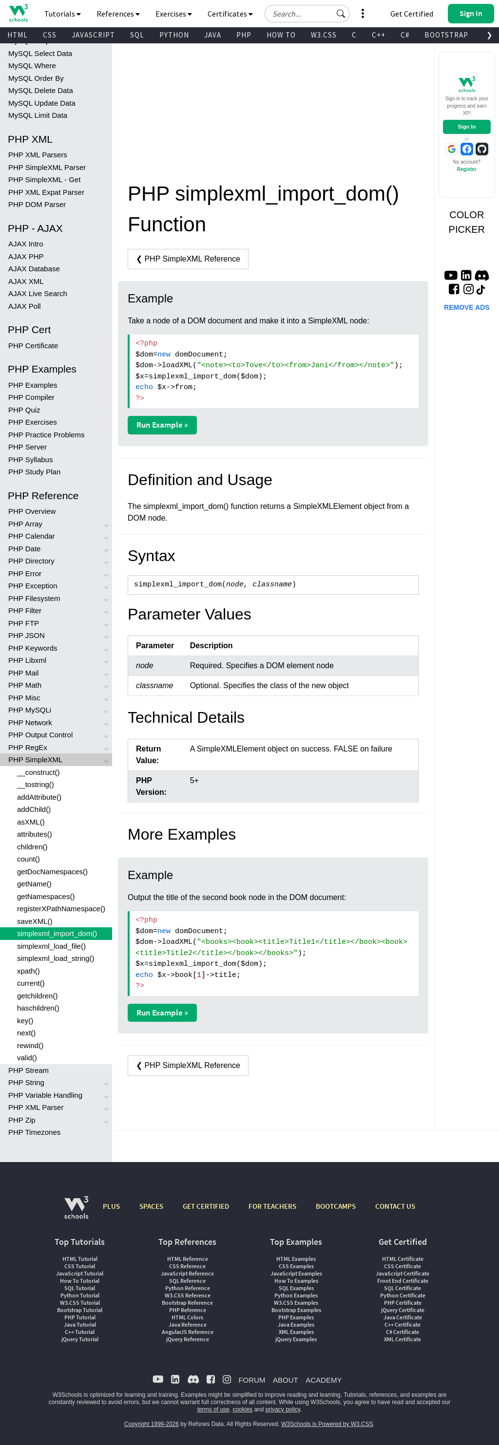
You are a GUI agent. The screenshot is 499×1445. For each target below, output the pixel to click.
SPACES (151, 1206)
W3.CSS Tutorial (80, 1302)
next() (26, 1033)
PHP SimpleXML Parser (47, 167)
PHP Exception (33, 586)
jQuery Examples (296, 1339)
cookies (242, 1409)
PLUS (111, 1206)
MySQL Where (32, 65)
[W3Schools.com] (76, 1212)
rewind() (30, 1045)
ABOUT (285, 1380)
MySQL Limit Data (37, 115)
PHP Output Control (40, 735)
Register (467, 169)
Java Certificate (403, 1317)
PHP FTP (23, 623)
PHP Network (30, 722)
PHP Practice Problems (46, 435)
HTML (17, 34)
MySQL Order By (36, 78)
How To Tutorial (79, 1280)
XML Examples (296, 1331)
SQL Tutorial (79, 1288)
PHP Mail (23, 673)
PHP (243, 34)
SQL (137, 34)
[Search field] (307, 13)
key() (25, 1020)
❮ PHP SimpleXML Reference (188, 259)
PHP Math (24, 685)
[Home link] (18, 13)
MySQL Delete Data (40, 90)
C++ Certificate (402, 1324)
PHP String (26, 1082)
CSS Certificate (402, 1266)
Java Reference (188, 1324)
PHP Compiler (31, 397)
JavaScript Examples (296, 1273)
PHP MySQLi (29, 710)
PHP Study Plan (34, 472)
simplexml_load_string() (55, 958)
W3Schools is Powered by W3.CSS (327, 1424)
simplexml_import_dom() (57, 933)
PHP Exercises (32, 422)
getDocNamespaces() (52, 871)
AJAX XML (26, 281)
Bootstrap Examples (296, 1310)
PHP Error (24, 573)
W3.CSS (324, 34)
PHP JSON (26, 635)
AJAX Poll (24, 306)
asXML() (31, 822)
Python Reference (187, 1288)
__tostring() (35, 784)
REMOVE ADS (467, 307)
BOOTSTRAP (446, 34)
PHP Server (27, 447)
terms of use (213, 1409)
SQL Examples (296, 1288)
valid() (27, 1057)
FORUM (251, 1380)
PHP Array (25, 524)
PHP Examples (33, 385)
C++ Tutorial (80, 1331)
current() (31, 983)
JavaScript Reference (187, 1273)
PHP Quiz (24, 410)
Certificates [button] (230, 14)
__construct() (38, 772)
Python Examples (296, 1295)
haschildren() (38, 1008)
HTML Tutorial (79, 1258)
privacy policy (283, 1409)
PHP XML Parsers (37, 154)
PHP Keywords (33, 648)
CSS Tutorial (79, 1266)
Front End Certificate (402, 1280)
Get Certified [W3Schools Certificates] (411, 14)
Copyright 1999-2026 (151, 1424)
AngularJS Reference (187, 1331)
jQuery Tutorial (79, 1339)
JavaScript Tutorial (79, 1273)
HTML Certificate (402, 1258)
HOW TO (281, 34)
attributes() (34, 834)
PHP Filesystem (34, 598)
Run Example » (162, 424)
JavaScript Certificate (402, 1273)
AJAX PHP (26, 256)
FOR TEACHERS (272, 1206)
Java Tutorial (80, 1324)
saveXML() (35, 921)
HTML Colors (187, 1317)
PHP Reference (187, 1310)
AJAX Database (34, 268)
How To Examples (296, 1280)
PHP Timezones (34, 1132)
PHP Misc (24, 698)
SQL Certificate (402, 1288)
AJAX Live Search (37, 293)
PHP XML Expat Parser (46, 192)
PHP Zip (22, 1120)
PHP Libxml (27, 660)
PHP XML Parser (35, 1107)
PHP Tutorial (80, 1317)
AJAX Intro (25, 244)
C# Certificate (402, 1331)
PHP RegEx (27, 747)
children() (32, 847)
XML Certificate (402, 1339)
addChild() (34, 809)
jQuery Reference (187, 1339)
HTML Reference (187, 1258)
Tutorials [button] (62, 14)
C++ (378, 34)
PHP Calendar (31, 536)
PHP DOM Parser (37, 204)
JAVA (212, 34)
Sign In (467, 127)
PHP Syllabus (30, 459)
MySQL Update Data (42, 103)
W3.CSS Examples (296, 1302)
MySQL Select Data (40, 53)
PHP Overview (32, 511)
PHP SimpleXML (35, 759)
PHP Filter (24, 610)
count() (28, 859)
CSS (50, 34)
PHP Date (24, 548)
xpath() (28, 971)
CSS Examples (296, 1266)
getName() (34, 884)
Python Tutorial (79, 1295)
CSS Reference (187, 1266)
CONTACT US (395, 1206)
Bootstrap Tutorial (79, 1310)
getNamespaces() (46, 896)
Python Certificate (402, 1295)
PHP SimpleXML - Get (44, 179)
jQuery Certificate (402, 1310)
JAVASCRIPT (93, 34)
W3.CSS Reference (188, 1295)
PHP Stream (28, 1070)
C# (405, 34)
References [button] (118, 14)
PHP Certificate (33, 345)
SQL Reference (187, 1280)
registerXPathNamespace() (61, 908)
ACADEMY (324, 1380)
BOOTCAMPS (336, 1206)
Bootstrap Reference (187, 1302)
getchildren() (37, 996)
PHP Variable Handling (45, 1095)
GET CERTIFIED (206, 1206)
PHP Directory (31, 561)
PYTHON (174, 34)
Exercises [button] (173, 14)
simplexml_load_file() (51, 946)
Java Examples (296, 1324)
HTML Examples (296, 1258)
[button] (341, 13)
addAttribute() (39, 797)
